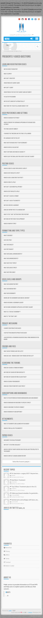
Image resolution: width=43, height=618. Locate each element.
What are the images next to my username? (15, 143)
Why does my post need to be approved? (14, 219)
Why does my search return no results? (14, 372)
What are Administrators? (11, 284)
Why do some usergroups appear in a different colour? (18, 307)
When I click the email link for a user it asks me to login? (19, 157)
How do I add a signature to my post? (13, 178)
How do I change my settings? (11, 118)
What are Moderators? (10, 289)
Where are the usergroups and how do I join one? (17, 298)
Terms (6, 559)
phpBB (10, 610)
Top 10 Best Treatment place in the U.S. (23, 487)
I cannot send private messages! (12, 328)
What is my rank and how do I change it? (14, 152)
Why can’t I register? (9, 78)
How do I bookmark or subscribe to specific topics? (17, 403)
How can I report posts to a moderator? (14, 210)
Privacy (7, 551)
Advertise (8, 548)
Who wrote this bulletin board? (12, 440)
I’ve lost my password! (10, 97)
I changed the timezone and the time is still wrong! (17, 134)
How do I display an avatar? (11, 147)
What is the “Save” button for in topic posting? (16, 214)
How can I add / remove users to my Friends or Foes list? (19, 356)
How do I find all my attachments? (13, 428)
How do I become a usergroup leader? (13, 303)
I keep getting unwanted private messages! (15, 333)
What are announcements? (11, 258)
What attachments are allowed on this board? (16, 424)
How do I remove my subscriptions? (13, 412)
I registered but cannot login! (12, 83)
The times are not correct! (11, 129)
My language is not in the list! (12, 138)
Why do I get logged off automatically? (14, 101)
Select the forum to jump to (21, 461)
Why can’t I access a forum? (11, 196)
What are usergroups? (10, 293)
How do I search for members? (12, 382)
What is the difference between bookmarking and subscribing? (21, 398)
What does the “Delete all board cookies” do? (16, 106)
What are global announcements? (13, 254)
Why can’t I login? (8, 88)
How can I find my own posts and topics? (14, 386)
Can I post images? (8, 249)
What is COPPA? (8, 74)
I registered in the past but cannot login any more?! (18, 92)
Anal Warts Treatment (17, 480)
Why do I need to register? (11, 69)
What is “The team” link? (10, 316)
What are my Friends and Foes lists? (13, 351)
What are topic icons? (9, 272)
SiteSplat (30, 612)
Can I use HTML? (8, 240)
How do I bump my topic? (10, 224)
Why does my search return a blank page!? (15, 377)
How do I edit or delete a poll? (12, 191)
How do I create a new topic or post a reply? (15, 168)
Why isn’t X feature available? (12, 445)
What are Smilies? (8, 245)
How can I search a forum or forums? (13, 368)
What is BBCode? (8, 235)
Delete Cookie (9, 566)
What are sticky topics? (10, 263)
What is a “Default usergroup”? (12, 312)
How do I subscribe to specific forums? (14, 407)
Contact (7, 562)
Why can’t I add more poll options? (13, 187)
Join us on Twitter (14, 507)
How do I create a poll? (10, 182)
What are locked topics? (10, 268)
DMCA (6, 555)
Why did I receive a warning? (11, 205)
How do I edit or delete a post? (12, 173)
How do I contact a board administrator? (15, 456)
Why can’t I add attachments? (12, 201)
